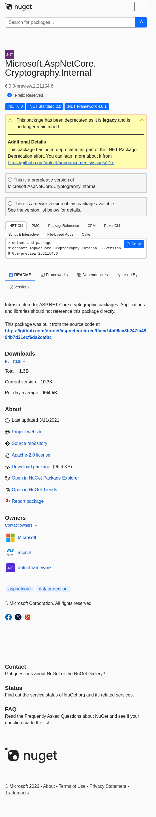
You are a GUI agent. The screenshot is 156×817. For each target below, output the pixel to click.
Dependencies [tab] (92, 275)
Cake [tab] (86, 234)
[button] (76, 123)
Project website (27, 431)
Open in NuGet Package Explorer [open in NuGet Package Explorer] (45, 478)
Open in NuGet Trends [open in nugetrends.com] (34, 489)
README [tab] (20, 275)
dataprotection (53, 588)
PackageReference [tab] (63, 225)
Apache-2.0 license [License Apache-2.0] (31, 455)
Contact (15, 667)
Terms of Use (72, 786)
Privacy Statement (107, 786)
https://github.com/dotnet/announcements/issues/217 (61, 162)
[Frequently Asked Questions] (11, 709)
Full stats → (15, 361)
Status (13, 688)
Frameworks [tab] (54, 275)
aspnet (24, 552)
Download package (31, 466)
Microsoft (27, 537)
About (49, 786)
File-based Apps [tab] (60, 234)
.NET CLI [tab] (15, 225)
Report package (28, 501)
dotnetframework (35, 567)
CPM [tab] (91, 225)
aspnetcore (19, 588)
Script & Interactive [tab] (23, 234)
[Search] (141, 22)
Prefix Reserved (29, 95)
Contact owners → (21, 525)
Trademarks (17, 792)
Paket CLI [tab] (112, 225)
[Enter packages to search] (70, 22)
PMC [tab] (36, 225)
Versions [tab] (19, 287)
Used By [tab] (127, 275)
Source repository (29, 443)
